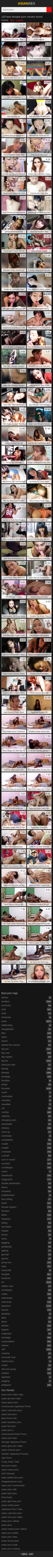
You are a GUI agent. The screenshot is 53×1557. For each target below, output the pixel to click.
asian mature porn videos (14, 1529)
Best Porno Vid (8, 1418)
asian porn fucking (10, 1549)
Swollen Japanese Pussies (14, 1454)
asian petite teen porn (12, 1477)
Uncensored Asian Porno (13, 1434)
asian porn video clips (12, 1394)
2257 (31, 1554)
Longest (19, 20)
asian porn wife (9, 1489)
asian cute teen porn (11, 1410)
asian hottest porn (10, 1505)
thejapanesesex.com (11, 1481)
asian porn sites (9, 1537)
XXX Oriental (7, 1473)
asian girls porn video (12, 1446)
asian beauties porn (11, 1422)
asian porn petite (9, 1533)
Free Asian (6, 1497)
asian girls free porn (11, 1501)
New (12, 20)
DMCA (24, 1554)
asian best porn (9, 1414)
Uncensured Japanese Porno (16, 1406)
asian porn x (7, 1430)
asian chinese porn (10, 1450)
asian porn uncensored (12, 1485)
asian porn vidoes (10, 1521)
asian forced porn (10, 1541)
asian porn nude (9, 1545)
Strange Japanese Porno (13, 1442)
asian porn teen (9, 1438)
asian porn (6, 1525)
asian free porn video (11, 1517)
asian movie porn (10, 1469)
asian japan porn (9, 1402)
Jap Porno (6, 1458)
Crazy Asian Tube (10, 1462)
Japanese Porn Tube (11, 1509)
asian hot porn (8, 1426)
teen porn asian (9, 1466)
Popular (4, 20)
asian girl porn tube (11, 1398)
